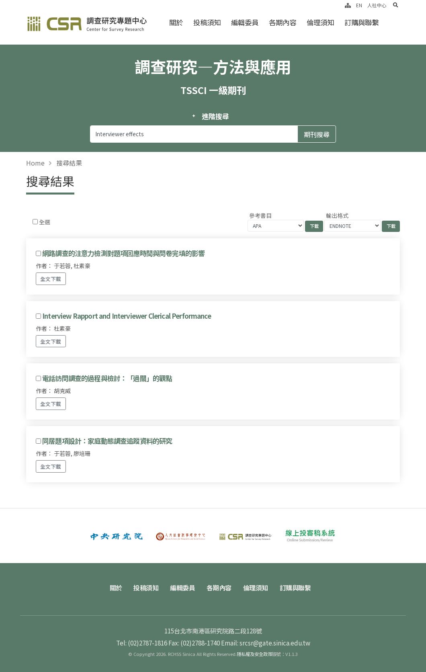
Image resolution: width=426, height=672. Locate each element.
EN (359, 5)
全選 (44, 222)
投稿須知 (207, 22)
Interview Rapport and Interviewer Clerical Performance (126, 316)
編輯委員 (244, 22)
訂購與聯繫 (361, 22)
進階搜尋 (215, 116)
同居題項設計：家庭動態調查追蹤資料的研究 (107, 441)
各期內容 (282, 22)
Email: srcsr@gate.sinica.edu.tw (265, 642)
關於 (176, 22)
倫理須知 (320, 22)
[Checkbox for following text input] (35, 221)
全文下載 (50, 279)
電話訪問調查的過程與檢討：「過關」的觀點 (107, 378)
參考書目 (260, 215)
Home (35, 163)
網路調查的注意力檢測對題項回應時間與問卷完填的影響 (123, 253)
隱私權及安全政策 (254, 654)
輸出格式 (337, 215)
